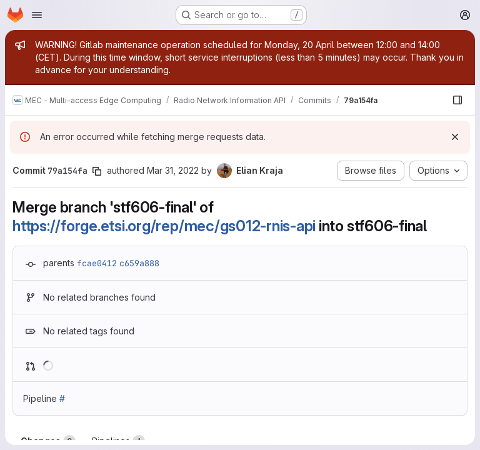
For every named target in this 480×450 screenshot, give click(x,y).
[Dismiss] (455, 136)
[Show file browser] (458, 100)
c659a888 (139, 263)
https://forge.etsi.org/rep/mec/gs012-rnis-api (164, 226)
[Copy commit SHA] (96, 171)
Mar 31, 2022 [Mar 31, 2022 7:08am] (173, 170)
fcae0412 (97, 263)
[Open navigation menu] (37, 15)
